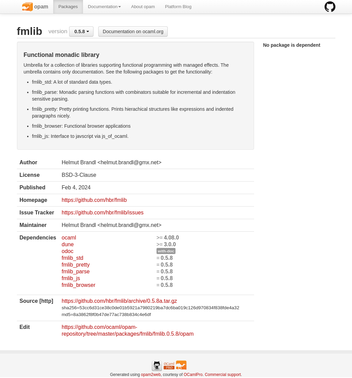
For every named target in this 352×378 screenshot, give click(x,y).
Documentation (104, 6)
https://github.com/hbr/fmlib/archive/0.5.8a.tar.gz (119, 301)
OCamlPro (193, 374)
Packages (68, 6)
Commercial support (223, 374)
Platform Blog (178, 6)
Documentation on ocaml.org (133, 31)
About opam (143, 6)
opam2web (151, 374)
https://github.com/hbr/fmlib (94, 200)
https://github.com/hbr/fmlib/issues (103, 212)
